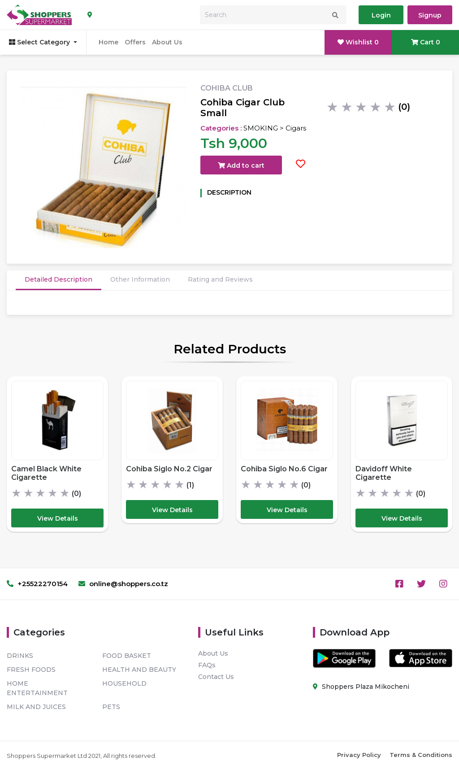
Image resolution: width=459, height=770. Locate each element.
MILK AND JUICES (36, 707)
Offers (135, 42)
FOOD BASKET (126, 656)
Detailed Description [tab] (58, 279)
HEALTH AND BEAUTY (139, 670)
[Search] (273, 14)
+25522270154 (37, 583)
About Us (167, 42)
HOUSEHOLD (124, 683)
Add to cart (241, 165)
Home (108, 42)
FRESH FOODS (31, 670)
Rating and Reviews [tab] (220, 279)
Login (381, 15)
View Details (57, 518)
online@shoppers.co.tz (123, 583)
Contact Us (216, 677)
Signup (430, 15)
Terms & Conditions (421, 754)
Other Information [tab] (140, 279)
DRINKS (20, 656)
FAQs (207, 665)
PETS (111, 707)
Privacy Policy (359, 754)
